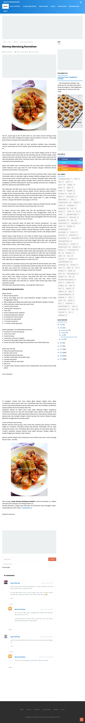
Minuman (68, 253)
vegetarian (61, 315)
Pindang (60, 271)
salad (60, 282)
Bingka (60, 190)
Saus (59, 288)
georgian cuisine (72, 214)
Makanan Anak (62, 247)
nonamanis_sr (27, 508)
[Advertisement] (42, 27)
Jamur (60, 226)
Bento (68, 187)
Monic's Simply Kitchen (42, 717)
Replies (11, 604)
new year (61, 259)
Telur (73, 309)
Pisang (70, 271)
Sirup (70, 297)
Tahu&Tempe (62, 309)
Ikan (72, 220)
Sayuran (68, 288)
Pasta (60, 268)
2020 (61, 328)
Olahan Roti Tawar (63, 262)
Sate (70, 285)
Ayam (18, 52)
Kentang (69, 226)
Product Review (71, 274)
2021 (61, 325)
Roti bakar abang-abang (65, 279)
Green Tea (73, 217)
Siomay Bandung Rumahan (69, 337)
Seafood (61, 291)
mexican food (72, 250)
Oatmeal (71, 259)
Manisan (60, 250)
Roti (70, 276)
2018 (61, 346)
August (63, 333)
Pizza (60, 274)
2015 (61, 356)
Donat (69, 211)
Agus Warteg (15, 583)
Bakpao (70, 185)
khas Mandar (62, 232)
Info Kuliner (74, 223)
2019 (61, 343)
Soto (59, 303)
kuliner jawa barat (63, 241)
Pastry (68, 268)
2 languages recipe (64, 179)
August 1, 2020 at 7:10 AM (47, 583)
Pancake (73, 265)
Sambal (68, 282)
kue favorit (61, 235)
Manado (75, 247)
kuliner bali (72, 235)
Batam (60, 187)
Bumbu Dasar (70, 196)
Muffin (60, 256)
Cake (72, 199)
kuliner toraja (62, 244)
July (62, 335)
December (64, 330)
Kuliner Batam (62, 238)
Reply (11, 598)
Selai (70, 291)
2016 (61, 353)
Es (76, 211)
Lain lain (73, 244)
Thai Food (61, 312)
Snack (60, 300)
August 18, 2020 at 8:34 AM (46, 636)
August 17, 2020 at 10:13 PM (46, 609)
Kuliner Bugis (75, 238)
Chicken (76, 202)
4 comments (35, 52)
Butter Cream (62, 199)
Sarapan (61, 285)
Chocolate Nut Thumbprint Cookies (67, 78)
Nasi (68, 256)
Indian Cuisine (62, 223)
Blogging (69, 190)
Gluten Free (61, 217)
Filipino (60, 214)
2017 (61, 349)
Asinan (68, 182)
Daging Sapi (61, 208)
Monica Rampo (20, 609)
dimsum (60, 211)
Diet (72, 208)
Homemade (24, 52)
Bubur (60, 196)
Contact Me (70, 205)
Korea (72, 232)
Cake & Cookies (63, 202)
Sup (73, 306)
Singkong (61, 297)
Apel (59, 182)
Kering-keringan (63, 229)
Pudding (60, 276)
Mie (59, 253)
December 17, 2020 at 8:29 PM (46, 657)
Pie (76, 268)
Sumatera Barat (63, 306)
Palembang (61, 265)
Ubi (70, 312)
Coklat (60, 205)
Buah (70, 193)
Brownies (61, 193)
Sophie (70, 300)
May (62, 339)
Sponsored (69, 303)
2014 (61, 359)
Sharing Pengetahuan (64, 294)
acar (76, 179)
